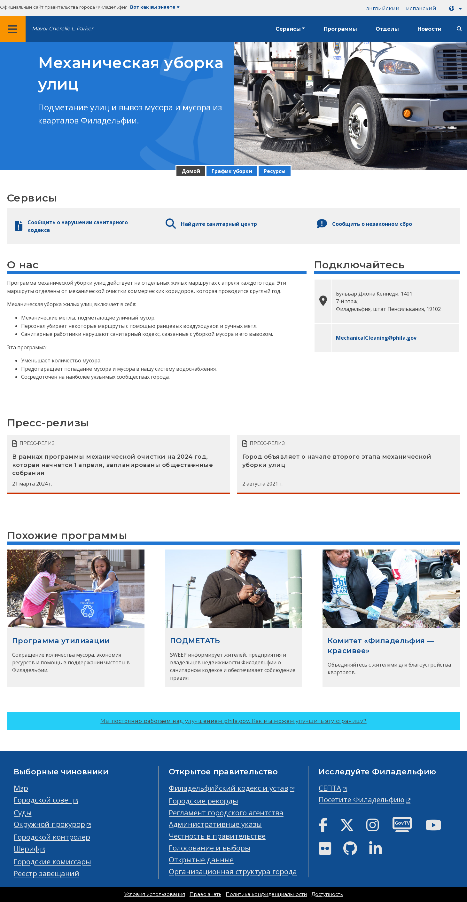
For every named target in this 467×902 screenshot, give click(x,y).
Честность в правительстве (217, 836)
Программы (340, 29)
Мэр (21, 788)
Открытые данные (201, 860)
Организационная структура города (233, 871)
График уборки (232, 171)
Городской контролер (52, 837)
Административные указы (215, 824)
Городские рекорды (203, 801)
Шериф (26, 849)
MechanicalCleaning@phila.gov (376, 337)
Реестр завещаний (46, 873)
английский (383, 8)
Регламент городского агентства (226, 813)
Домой (191, 171)
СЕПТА (330, 788)
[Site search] (459, 29)
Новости (429, 29)
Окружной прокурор (49, 824)
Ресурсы (274, 171)
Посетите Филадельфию (361, 799)
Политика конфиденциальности (266, 894)
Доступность (327, 894)
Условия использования (154, 894)
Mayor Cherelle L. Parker (62, 29)
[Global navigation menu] (13, 29)
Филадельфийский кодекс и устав (228, 788)
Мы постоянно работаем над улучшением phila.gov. (233, 721)
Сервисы (288, 29)
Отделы (387, 29)
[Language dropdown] (457, 8)
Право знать (205, 894)
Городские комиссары (52, 861)
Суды (23, 813)
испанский (421, 8)
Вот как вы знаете (155, 7)
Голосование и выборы (209, 848)
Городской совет (43, 800)
